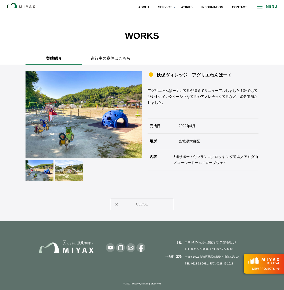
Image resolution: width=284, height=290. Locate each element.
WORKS (187, 7)
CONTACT (239, 7)
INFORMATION (212, 7)
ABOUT (143, 7)
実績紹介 (54, 58)
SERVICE (165, 7)
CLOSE (142, 204)
